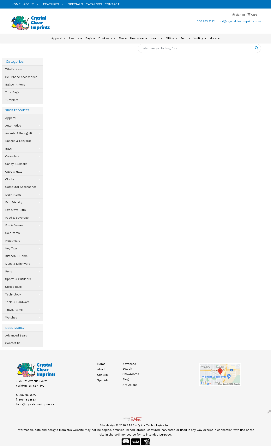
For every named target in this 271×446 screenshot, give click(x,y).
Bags (8, 148)
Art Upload (130, 385)
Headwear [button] (137, 38)
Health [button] (155, 38)
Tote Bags (12, 92)
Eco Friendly (13, 202)
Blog (126, 379)
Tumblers (11, 100)
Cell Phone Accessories (21, 77)
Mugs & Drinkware (17, 263)
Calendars (12, 156)
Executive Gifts (15, 210)
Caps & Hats (13, 171)
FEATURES (51, 4)
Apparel (10, 118)
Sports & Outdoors (18, 279)
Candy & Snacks (16, 164)
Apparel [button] (56, 38)
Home (101, 364)
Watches (11, 317)
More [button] (213, 38)
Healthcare (12, 240)
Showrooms (131, 374)
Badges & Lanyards (18, 141)
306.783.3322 (206, 21)
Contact (102, 375)
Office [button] (170, 38)
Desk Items (13, 194)
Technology (13, 294)
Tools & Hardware (17, 302)
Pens (8, 271)
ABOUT (28, 4)
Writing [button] (198, 38)
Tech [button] (184, 38)
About (101, 369)
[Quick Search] (195, 48)
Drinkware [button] (105, 38)
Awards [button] (74, 38)
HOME (16, 4)
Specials (103, 380)
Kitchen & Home (16, 256)
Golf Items (12, 233)
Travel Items (14, 310)
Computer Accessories (21, 187)
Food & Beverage (17, 217)
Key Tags (11, 248)
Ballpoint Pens (15, 84)
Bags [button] (88, 38)
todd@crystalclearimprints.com (239, 21)
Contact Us (13, 343)
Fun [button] (121, 38)
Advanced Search (17, 335)
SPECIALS (75, 4)
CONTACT (112, 4)
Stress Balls (13, 286)
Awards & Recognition (20, 133)
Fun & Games (14, 225)
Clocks (10, 179)
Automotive (13, 125)
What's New (13, 69)
